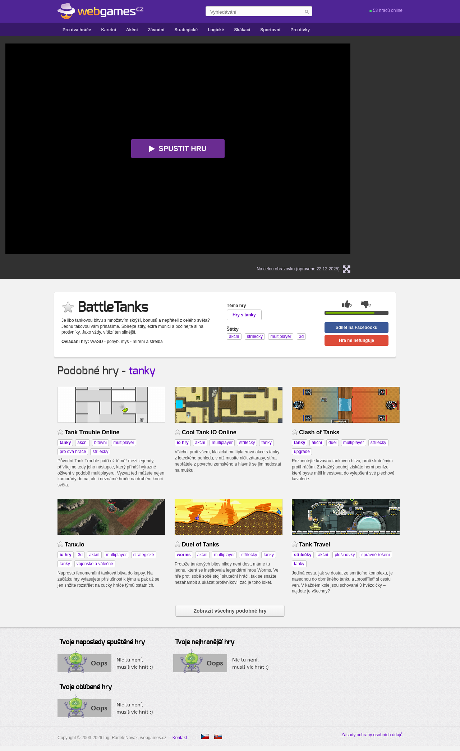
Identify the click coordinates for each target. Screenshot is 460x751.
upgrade (302, 451)
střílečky (100, 451)
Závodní (156, 29)
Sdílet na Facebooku (357, 327)
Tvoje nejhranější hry (204, 642)
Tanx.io (74, 544)
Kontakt (179, 737)
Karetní (108, 29)
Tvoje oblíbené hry (85, 687)
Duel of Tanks (200, 544)
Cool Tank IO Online (209, 432)
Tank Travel (314, 544)
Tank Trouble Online (92, 432)
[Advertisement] (426, 151)
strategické (143, 554)
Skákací (242, 29)
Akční (132, 29)
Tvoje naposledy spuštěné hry (102, 642)
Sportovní (270, 29)
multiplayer (123, 442)
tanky (142, 371)
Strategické (186, 29)
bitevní (100, 442)
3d (80, 554)
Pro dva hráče (77, 29)
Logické (216, 29)
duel (332, 442)
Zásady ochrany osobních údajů (371, 734)
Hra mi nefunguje (356, 340)
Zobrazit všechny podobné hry (229, 611)
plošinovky (345, 554)
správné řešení (375, 554)
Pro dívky (300, 29)
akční (82, 442)
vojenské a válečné (95, 563)
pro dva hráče (73, 451)
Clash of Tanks (319, 432)
